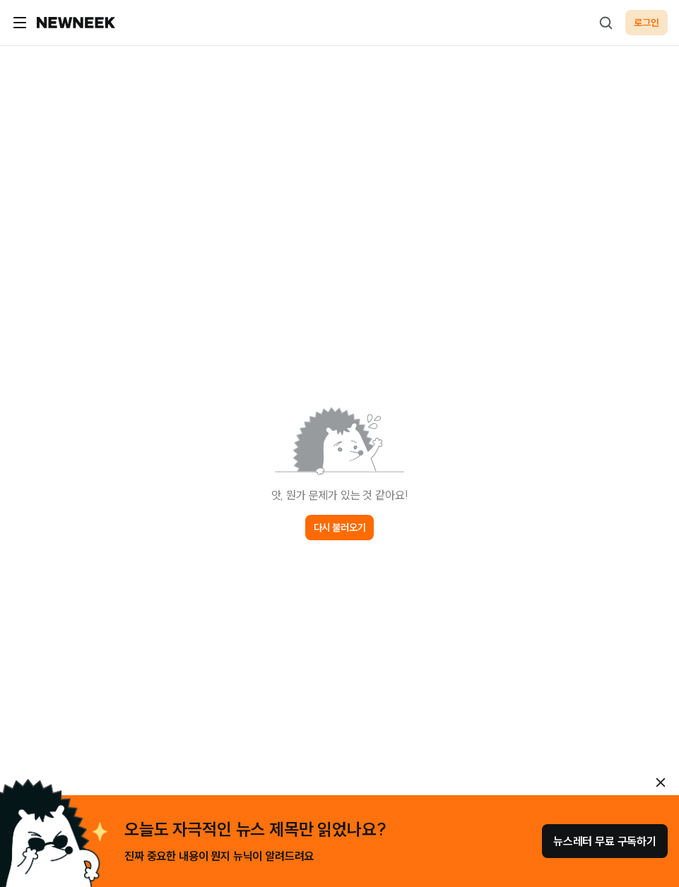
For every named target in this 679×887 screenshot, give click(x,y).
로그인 (646, 22)
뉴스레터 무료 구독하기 (604, 841)
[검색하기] (605, 22)
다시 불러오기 (340, 527)
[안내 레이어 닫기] (661, 782)
